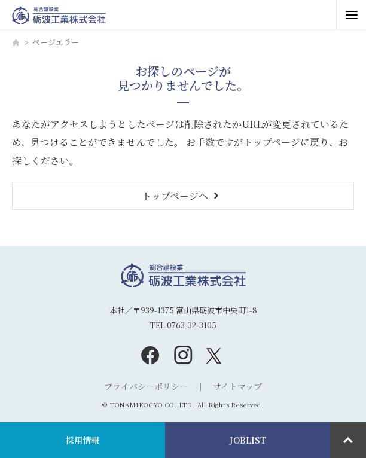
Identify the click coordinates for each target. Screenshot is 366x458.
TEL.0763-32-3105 (183, 325)
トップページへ (180, 196)
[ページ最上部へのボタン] (348, 440)
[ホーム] (16, 42)
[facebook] (150, 355)
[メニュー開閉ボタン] (351, 15)
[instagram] (183, 355)
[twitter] (216, 355)
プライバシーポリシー (146, 386)
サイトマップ (237, 386)
